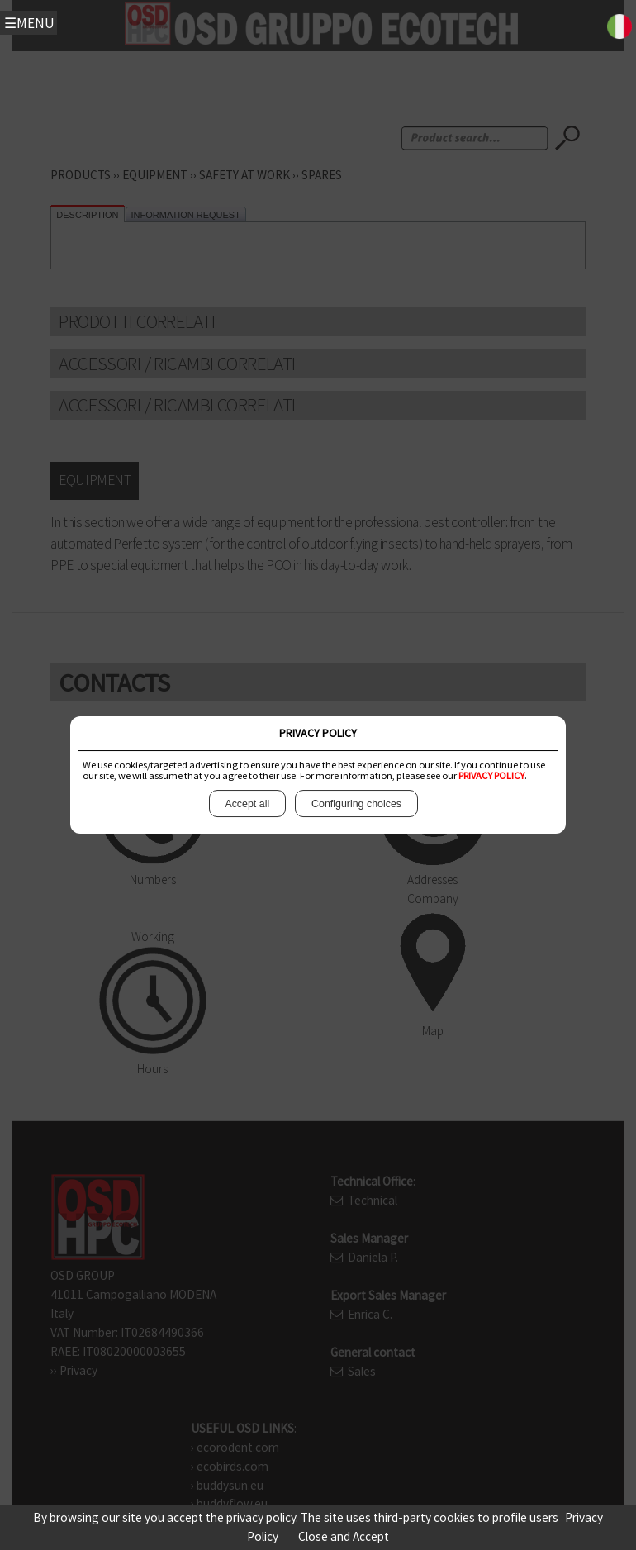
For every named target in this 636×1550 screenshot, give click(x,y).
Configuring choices (356, 803)
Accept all (247, 803)
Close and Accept (343, 1536)
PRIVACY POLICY (491, 775)
